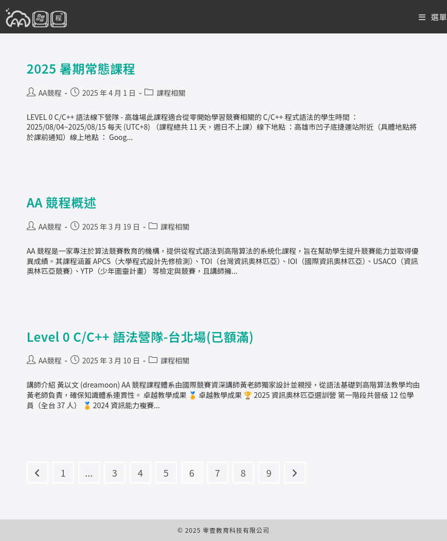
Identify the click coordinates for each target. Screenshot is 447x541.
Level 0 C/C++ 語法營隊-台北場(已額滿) (140, 336)
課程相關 (170, 93)
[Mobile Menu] (433, 16)
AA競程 (50, 93)
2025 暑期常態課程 (81, 68)
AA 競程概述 (62, 202)
